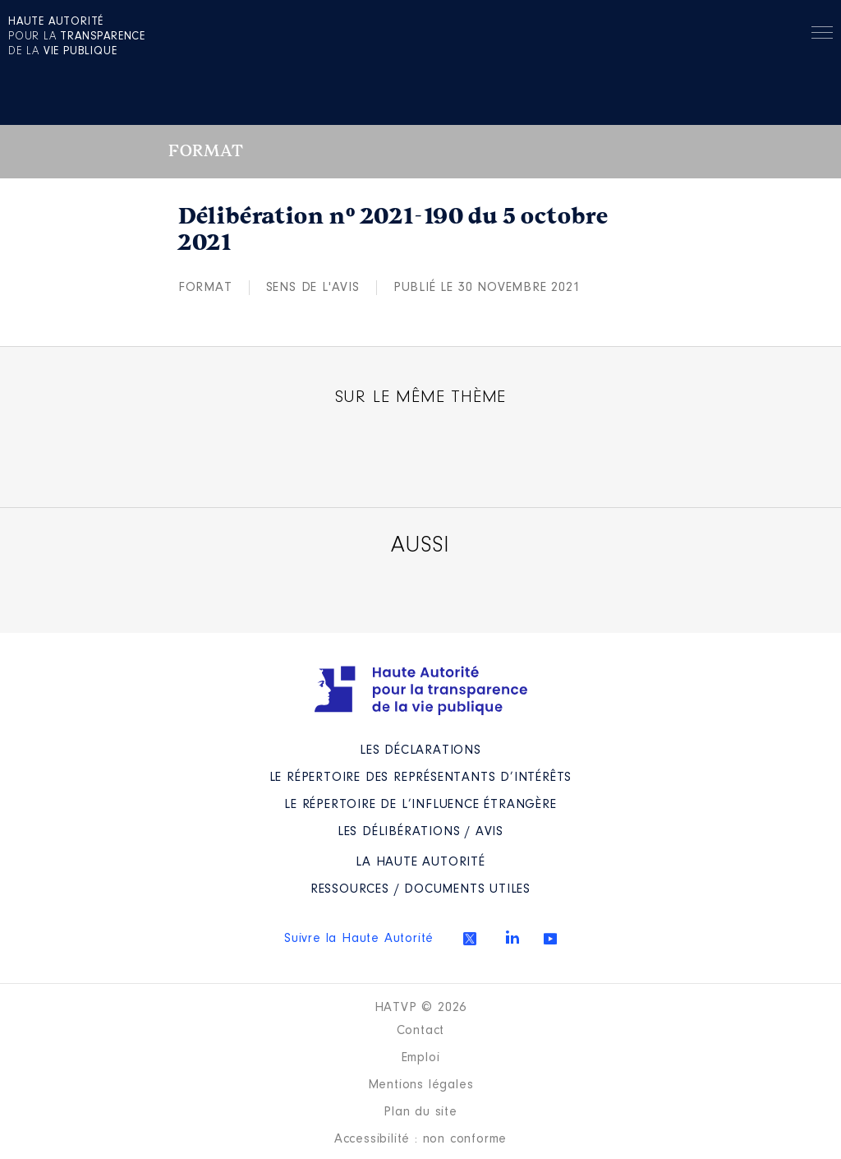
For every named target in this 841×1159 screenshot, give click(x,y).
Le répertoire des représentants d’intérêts (420, 777)
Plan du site (420, 1112)
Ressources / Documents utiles (420, 889)
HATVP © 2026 (421, 1007)
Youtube (550, 938)
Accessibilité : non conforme (420, 1139)
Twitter (469, 938)
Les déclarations (420, 750)
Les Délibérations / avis (420, 831)
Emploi (421, 1057)
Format (205, 287)
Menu (822, 35)
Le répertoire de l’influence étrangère (420, 804)
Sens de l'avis (313, 287)
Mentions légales (421, 1085)
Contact (421, 1030)
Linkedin (512, 937)
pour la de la (76, 37)
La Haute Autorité (420, 862)
